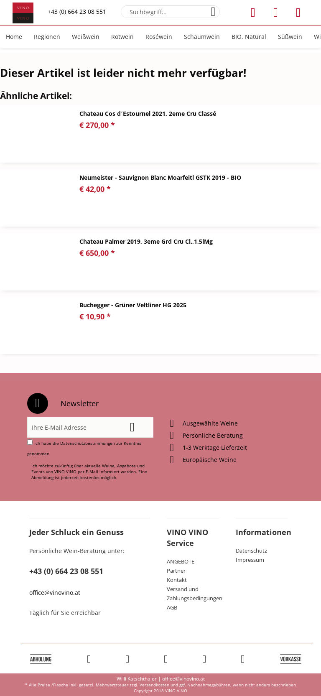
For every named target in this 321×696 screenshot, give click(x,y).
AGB (172, 607)
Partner (176, 570)
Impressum (250, 559)
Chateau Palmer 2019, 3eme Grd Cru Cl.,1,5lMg (146, 241)
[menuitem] (170, 11)
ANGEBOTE (180, 561)
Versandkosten (154, 685)
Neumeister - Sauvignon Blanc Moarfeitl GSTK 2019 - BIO (160, 177)
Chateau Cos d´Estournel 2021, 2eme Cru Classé (147, 113)
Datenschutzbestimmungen (87, 443)
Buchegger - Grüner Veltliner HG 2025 (132, 305)
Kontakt (177, 580)
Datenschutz (251, 550)
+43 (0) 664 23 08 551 (77, 11)
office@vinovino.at (54, 593)
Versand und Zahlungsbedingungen (193, 593)
